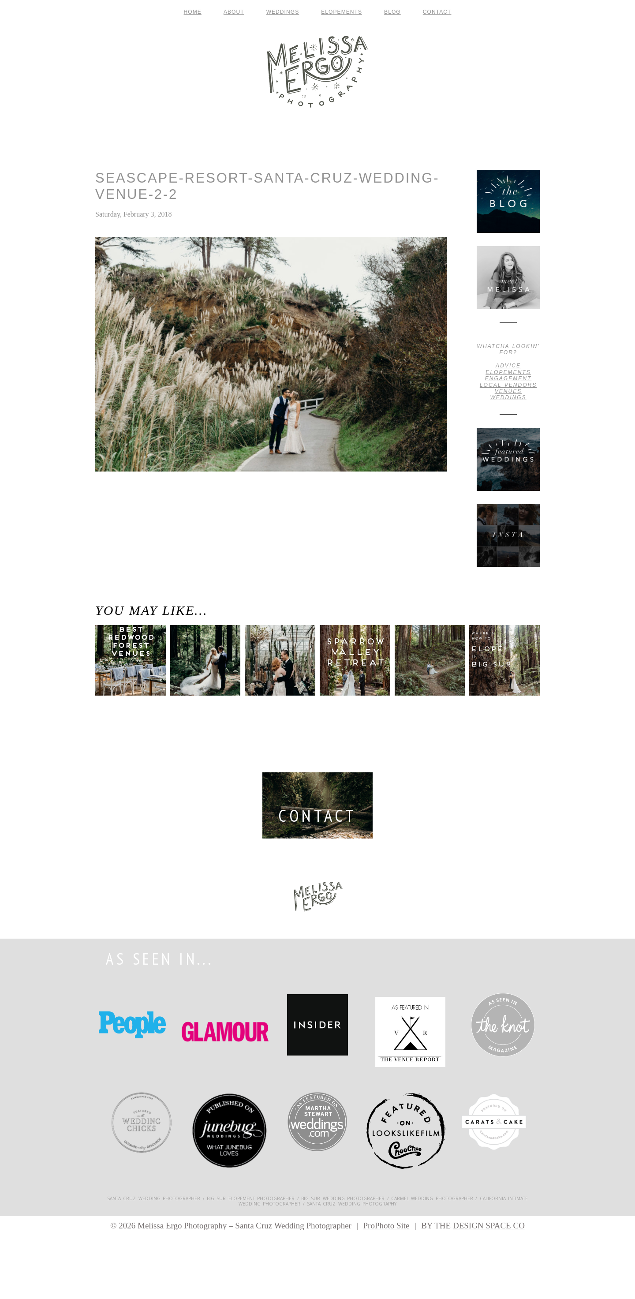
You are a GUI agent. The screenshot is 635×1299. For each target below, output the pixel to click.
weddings (508, 397)
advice (508, 366)
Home (193, 12)
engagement (508, 378)
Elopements (341, 12)
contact (437, 12)
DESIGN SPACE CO (489, 1225)
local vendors (508, 385)
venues (508, 391)
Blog (392, 12)
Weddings (282, 12)
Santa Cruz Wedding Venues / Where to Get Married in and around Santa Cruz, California (132, 514)
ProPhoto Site (386, 1225)
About (234, 12)
